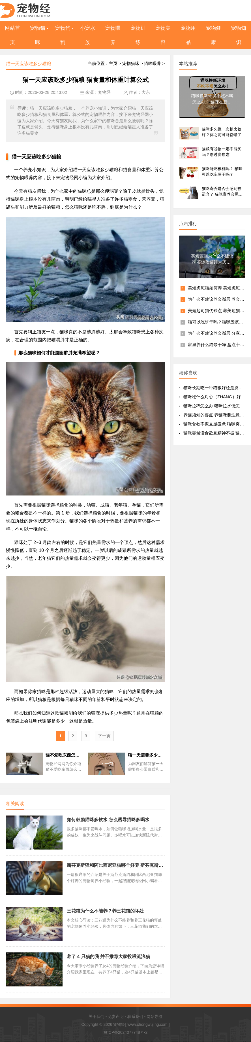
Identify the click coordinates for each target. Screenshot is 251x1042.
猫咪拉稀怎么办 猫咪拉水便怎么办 (215, 405)
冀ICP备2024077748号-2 (126, 1032)
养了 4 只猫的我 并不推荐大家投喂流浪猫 (108, 956)
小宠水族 (87, 35)
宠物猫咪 (37, 35)
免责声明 (116, 1016)
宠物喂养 (113, 35)
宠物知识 (238, 35)
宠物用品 (188, 35)
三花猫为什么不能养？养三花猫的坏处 (105, 910)
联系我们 (135, 1016)
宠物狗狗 (62, 35)
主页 (113, 63)
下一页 (104, 735)
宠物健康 (213, 35)
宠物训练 (138, 35)
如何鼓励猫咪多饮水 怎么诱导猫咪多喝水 (108, 819)
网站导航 (154, 1016)
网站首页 (12, 35)
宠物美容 (163, 35)
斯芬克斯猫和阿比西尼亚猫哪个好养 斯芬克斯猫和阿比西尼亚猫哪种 (135, 865)
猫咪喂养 (152, 63)
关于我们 (96, 1016)
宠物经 (104, 92)
